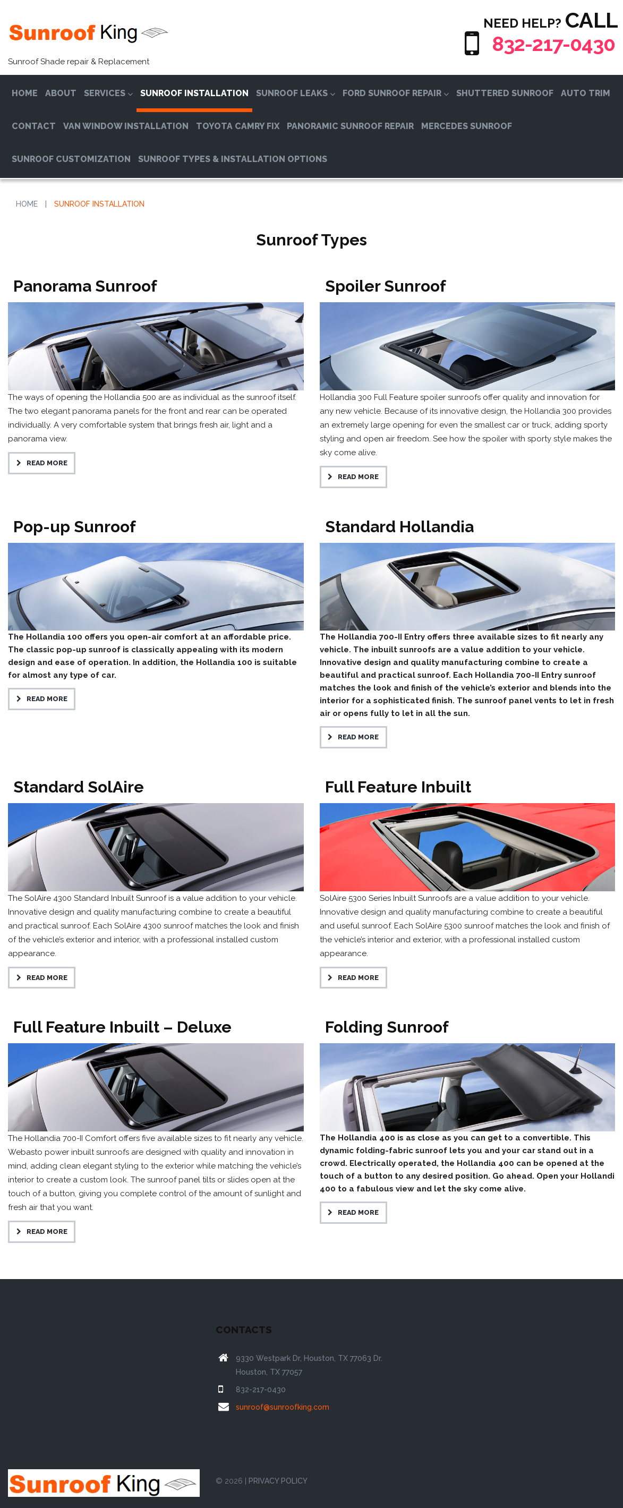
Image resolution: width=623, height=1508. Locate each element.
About (60, 93)
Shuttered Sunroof (504, 93)
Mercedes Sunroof (466, 126)
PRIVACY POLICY (278, 1481)
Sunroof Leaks (295, 93)
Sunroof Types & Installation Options (232, 159)
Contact (34, 126)
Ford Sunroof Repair (396, 93)
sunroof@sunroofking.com (282, 1407)
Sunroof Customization (71, 159)
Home (25, 93)
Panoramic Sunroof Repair (350, 126)
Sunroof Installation (194, 93)
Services (108, 93)
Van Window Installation (126, 126)
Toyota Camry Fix (237, 126)
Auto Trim (585, 93)
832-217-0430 (548, 43)
